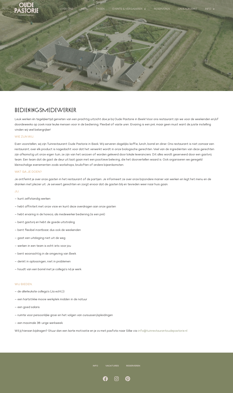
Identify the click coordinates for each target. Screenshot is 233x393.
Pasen (100, 9)
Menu (84, 9)
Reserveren (162, 9)
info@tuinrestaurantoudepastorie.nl (162, 331)
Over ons (66, 9)
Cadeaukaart (187, 9)
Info (210, 9)
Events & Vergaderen (129, 9)
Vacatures (112, 365)
